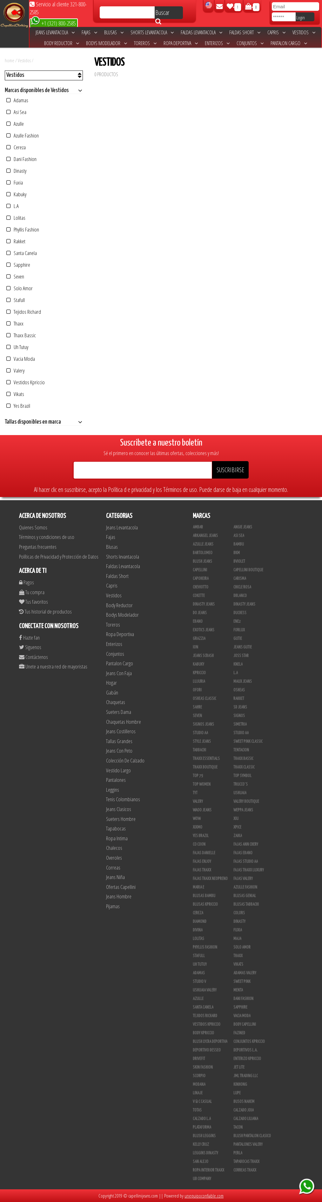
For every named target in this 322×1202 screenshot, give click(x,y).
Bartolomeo (202, 553)
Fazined (239, 1033)
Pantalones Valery (248, 1144)
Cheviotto (200, 587)
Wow (197, 818)
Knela (238, 664)
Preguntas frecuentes (38, 546)
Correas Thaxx (244, 1170)
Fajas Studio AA (245, 861)
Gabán (112, 692)
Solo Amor (19, 288)
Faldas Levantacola (201, 32)
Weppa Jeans (243, 810)
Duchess (239, 613)
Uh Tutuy (17, 347)
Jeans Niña (115, 877)
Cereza (16, 147)
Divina (198, 930)
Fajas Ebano (242, 853)
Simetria (240, 724)
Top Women (202, 784)
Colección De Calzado (125, 760)
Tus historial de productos (45, 611)
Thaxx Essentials (206, 758)
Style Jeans (202, 741)
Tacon (238, 1127)
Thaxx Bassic (21, 335)
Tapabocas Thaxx (246, 1161)
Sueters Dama (118, 711)
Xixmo (197, 827)
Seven (15, 276)
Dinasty (16, 170)
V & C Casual (202, 1101)
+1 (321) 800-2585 (53, 22)
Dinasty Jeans (204, 604)
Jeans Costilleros (121, 731)
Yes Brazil (18, 405)
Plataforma (202, 1127)
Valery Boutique (246, 801)
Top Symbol (242, 776)
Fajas (89, 32)
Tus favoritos (33, 601)
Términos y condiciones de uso (46, 537)
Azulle (15, 123)
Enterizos (217, 43)
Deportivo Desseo (207, 1050)
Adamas (17, 100)
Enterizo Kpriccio (247, 1059)
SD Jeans (240, 707)
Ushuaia (239, 793)
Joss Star (241, 656)
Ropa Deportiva (181, 43)
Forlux (239, 630)
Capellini (200, 570)
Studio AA (200, 733)
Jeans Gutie (242, 647)
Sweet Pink (242, 981)
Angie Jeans (242, 527)
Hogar (111, 682)
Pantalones (116, 779)
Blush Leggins (204, 1136)
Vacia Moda (20, 358)
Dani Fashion (21, 159)
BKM (236, 553)
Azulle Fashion (22, 135)
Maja (237, 939)
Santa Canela (21, 253)
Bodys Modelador (106, 43)
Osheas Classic (204, 698)
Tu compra (31, 592)
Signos (239, 716)
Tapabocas (116, 828)
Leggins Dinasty (205, 1153)
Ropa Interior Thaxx (208, 1170)
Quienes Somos (33, 527)
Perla (237, 1153)
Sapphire (18, 264)
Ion (195, 647)
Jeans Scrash (203, 656)
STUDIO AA (241, 733)
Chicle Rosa (242, 587)
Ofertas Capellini (121, 886)
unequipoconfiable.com (204, 1195)
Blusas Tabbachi (246, 904)
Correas (113, 867)
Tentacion (241, 750)
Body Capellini (244, 1024)
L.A (12, 206)
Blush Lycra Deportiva (210, 1041)
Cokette (199, 596)
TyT (195, 793)
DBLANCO (240, 596)
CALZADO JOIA (243, 1110)
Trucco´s (240, 784)
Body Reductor (61, 43)
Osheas (239, 690)
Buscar (162, 13)
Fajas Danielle (204, 853)
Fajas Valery (243, 878)
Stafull (15, 300)
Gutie (237, 638)
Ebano (198, 621)
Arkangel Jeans (205, 536)
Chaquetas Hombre (123, 721)
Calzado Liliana (245, 1119)
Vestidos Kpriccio (25, 382)
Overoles (114, 857)
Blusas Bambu (204, 896)
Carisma (239, 578)
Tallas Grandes (119, 741)
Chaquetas (115, 702)
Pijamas (113, 906)
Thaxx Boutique (205, 767)
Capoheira (201, 578)
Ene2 (237, 621)
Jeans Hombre (118, 896)
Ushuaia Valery (205, 990)
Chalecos (114, 847)
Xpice (237, 827)
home (9, 60)
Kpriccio (199, 673)
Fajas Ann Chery (245, 844)
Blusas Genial (244, 896)
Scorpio (199, 1076)
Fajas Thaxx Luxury (248, 870)
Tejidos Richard (23, 311)
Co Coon (199, 844)
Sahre (197, 707)
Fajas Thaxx (202, 870)
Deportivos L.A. (245, 1050)
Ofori (197, 690)
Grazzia (199, 638)
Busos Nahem (243, 1101)
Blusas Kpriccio (205, 904)
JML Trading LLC (245, 1076)
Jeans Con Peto (119, 750)
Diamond (199, 921)
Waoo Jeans (202, 810)
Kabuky (16, 194)
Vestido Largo (118, 770)
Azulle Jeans (203, 544)
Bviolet (239, 561)
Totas (197, 1110)
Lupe (237, 1093)
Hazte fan (29, 637)
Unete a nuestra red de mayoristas (53, 666)
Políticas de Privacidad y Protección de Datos (58, 556)
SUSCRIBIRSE (230, 470)
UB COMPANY (202, 1179)
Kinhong (240, 1084)
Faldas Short (244, 32)
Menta (238, 990)
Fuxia (14, 182)
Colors (239, 913)
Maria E (198, 887)
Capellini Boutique (248, 570)
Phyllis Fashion (22, 229)
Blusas (114, 32)
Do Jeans (200, 613)
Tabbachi (199, 750)
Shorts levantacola (152, 32)
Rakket (15, 241)
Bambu (238, 544)
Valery (15, 370)
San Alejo (200, 1161)
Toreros (145, 43)
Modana (199, 1084)
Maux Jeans (242, 681)
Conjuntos (250, 43)
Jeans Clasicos (118, 809)
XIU (235, 818)
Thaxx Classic (244, 767)
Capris (276, 32)
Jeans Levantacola (55, 32)
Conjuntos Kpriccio (249, 1041)
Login (300, 17)
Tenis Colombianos (123, 799)
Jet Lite (239, 1067)
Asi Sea (16, 112)
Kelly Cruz (201, 1144)
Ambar (198, 527)
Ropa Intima (117, 838)
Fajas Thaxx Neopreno (210, 878)
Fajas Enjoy (202, 861)
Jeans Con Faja (119, 673)
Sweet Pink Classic (248, 741)
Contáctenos (33, 657)
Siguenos (30, 647)
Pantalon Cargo (289, 43)
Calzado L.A (202, 1119)
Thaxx (14, 323)
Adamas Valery (244, 973)
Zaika (237, 836)
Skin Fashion (203, 1067)
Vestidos (303, 32)
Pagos (26, 582)
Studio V (199, 981)
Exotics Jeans (203, 630)
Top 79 (198, 776)
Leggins (112, 789)
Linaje (198, 1093)
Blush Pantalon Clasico (252, 1136)
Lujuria (199, 681)
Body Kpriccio (203, 1033)
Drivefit (199, 1059)
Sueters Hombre (121, 819)
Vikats (15, 394)
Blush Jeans (202, 561)
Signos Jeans (203, 724)
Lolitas (15, 217)
